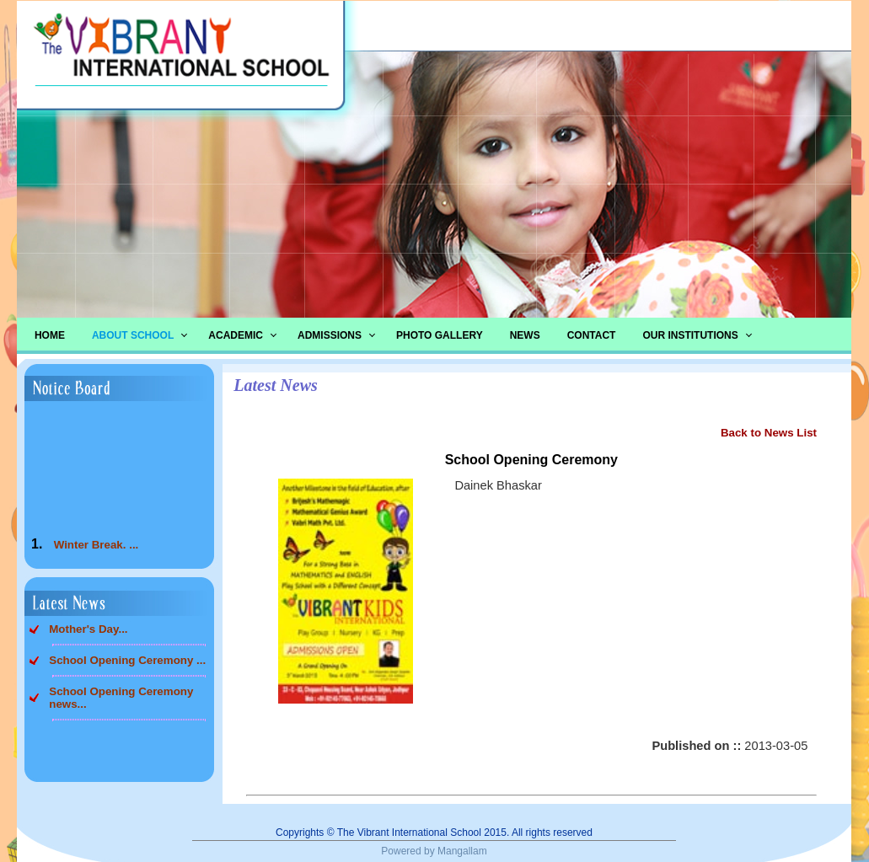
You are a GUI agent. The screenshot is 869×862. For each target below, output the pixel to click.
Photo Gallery (439, 335)
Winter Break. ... (96, 548)
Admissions (330, 335)
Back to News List (769, 432)
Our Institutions (690, 335)
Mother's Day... (88, 629)
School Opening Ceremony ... (127, 660)
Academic (235, 335)
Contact (591, 335)
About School (133, 335)
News (525, 335)
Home (50, 335)
